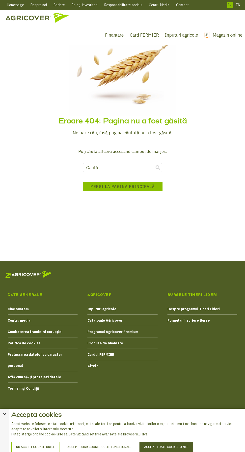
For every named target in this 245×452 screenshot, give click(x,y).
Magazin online (228, 35)
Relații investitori (85, 5)
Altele (93, 366)
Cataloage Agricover (105, 320)
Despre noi (38, 5)
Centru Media (159, 5)
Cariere (59, 5)
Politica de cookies (24, 343)
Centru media (19, 320)
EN (238, 5)
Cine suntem (18, 309)
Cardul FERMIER (100, 354)
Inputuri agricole (181, 35)
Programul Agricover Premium (112, 332)
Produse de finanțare (105, 343)
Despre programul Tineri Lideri (193, 309)
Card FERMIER (144, 35)
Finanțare (114, 35)
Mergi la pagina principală (122, 186)
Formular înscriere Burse (188, 320)
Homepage (15, 5)
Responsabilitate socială (123, 5)
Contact (182, 5)
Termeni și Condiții (23, 388)
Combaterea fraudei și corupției (35, 332)
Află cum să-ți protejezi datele (34, 377)
